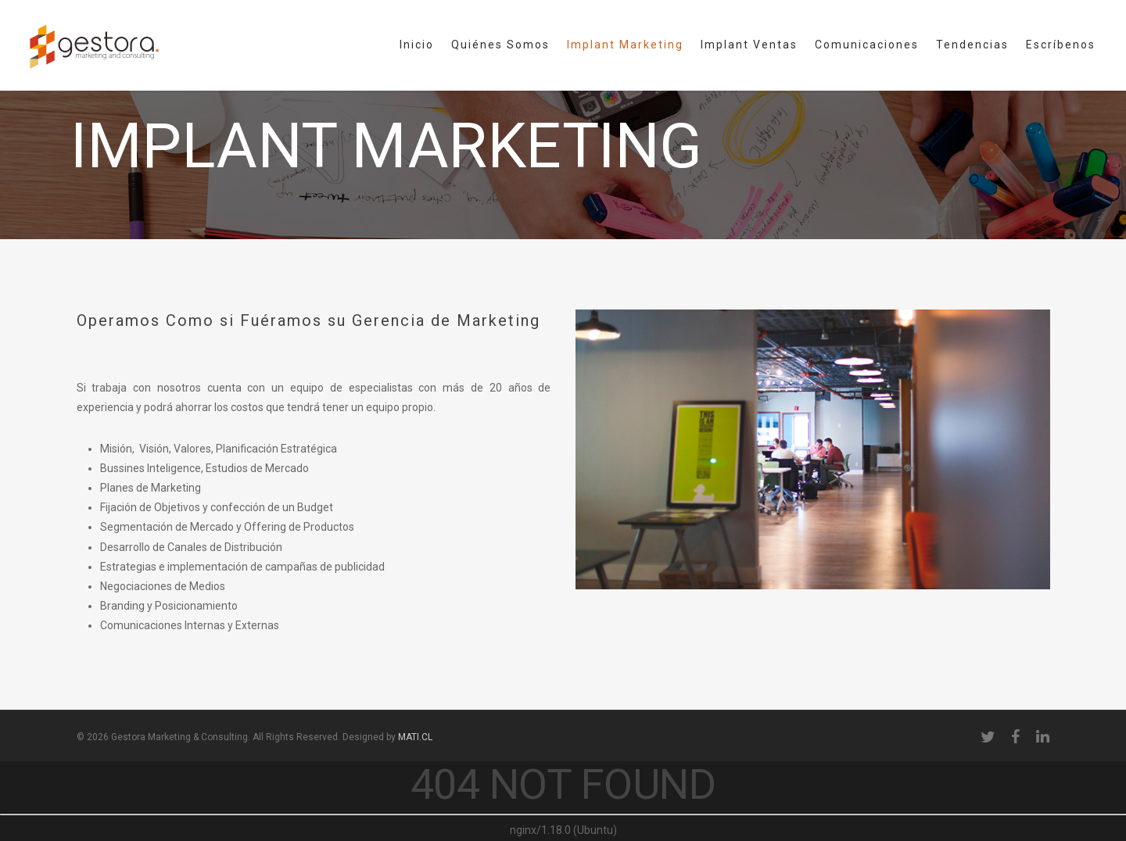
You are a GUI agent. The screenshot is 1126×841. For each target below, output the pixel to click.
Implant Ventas (749, 44)
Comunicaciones (867, 44)
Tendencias (972, 44)
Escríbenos (1061, 44)
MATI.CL (415, 737)
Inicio (417, 44)
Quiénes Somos (500, 44)
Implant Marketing (625, 44)
